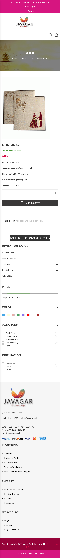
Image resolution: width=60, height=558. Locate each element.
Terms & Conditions (13, 467)
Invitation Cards (11, 458)
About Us (8, 453)
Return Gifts (7, 276)
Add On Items (7, 270)
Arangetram (6, 264)
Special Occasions (9, 258)
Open (32, 345)
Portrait (32, 367)
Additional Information (29, 220)
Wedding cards (8, 253)
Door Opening (32, 336)
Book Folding (32, 333)
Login (6, 520)
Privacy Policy (10, 462)
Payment (8, 498)
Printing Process (11, 494)
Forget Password (11, 529)
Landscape (32, 363)
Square (32, 370)
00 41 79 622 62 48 (41, 2)
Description (9, 220)
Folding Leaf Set (32, 339)
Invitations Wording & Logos (17, 471)
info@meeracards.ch (20, 2)
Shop (24, 58)
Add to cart (33, 202)
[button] (31, 6)
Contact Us (9, 503)
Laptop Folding (32, 342)
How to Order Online (13, 489)
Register (8, 525)
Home (14, 58)
